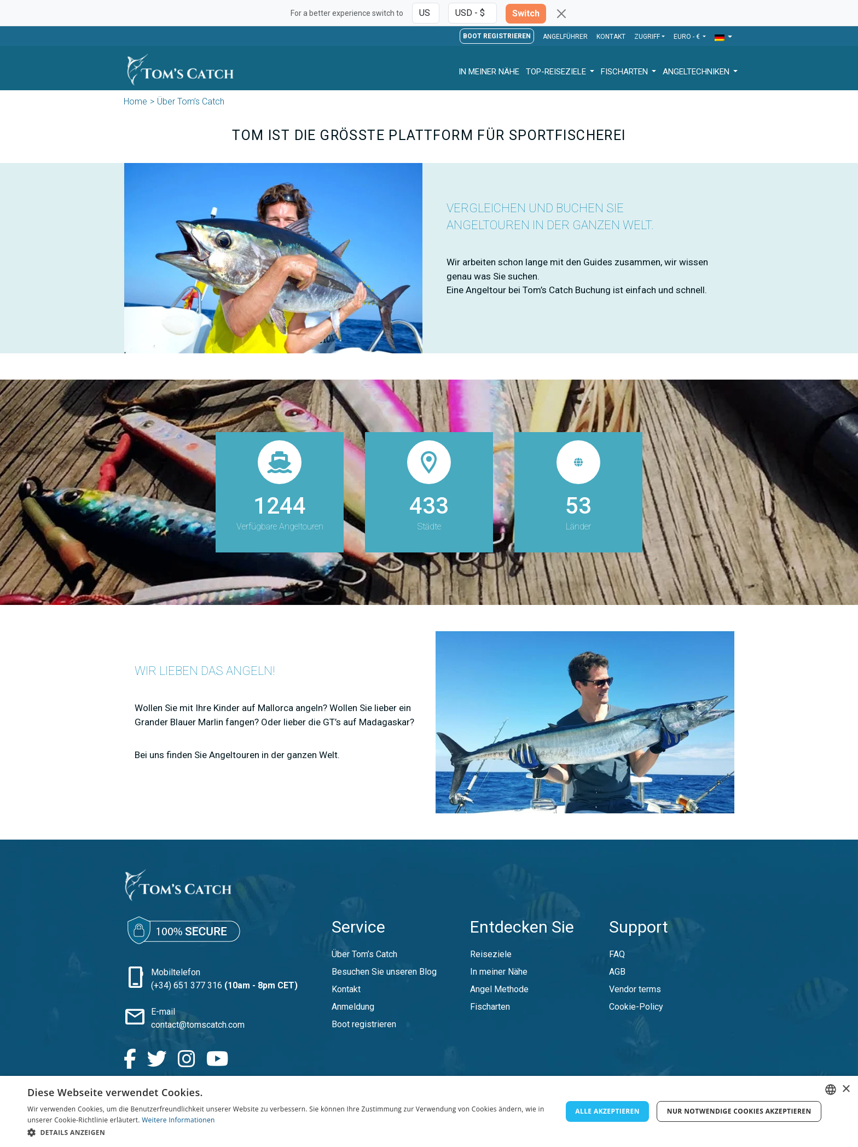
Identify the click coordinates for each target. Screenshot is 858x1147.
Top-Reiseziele (557, 72)
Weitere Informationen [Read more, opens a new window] (178, 1120)
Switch (526, 13)
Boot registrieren (497, 36)
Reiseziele (491, 954)
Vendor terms (635, 989)
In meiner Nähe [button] (489, 72)
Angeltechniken (697, 72)
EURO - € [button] (688, 36)
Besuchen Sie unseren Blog (384, 971)
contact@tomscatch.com (198, 1025)
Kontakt (610, 36)
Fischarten (625, 72)
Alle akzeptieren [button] (607, 1111)
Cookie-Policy (636, 1007)
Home (135, 101)
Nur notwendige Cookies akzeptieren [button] (739, 1111)
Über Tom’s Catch (364, 954)
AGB (617, 971)
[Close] (561, 13)
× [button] (846, 1089)
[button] (723, 37)
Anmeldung (353, 1007)
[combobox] (830, 1089)
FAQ (617, 954)
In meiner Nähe (498, 971)
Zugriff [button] (647, 36)
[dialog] (429, 1111)
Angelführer (565, 36)
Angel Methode (499, 989)
